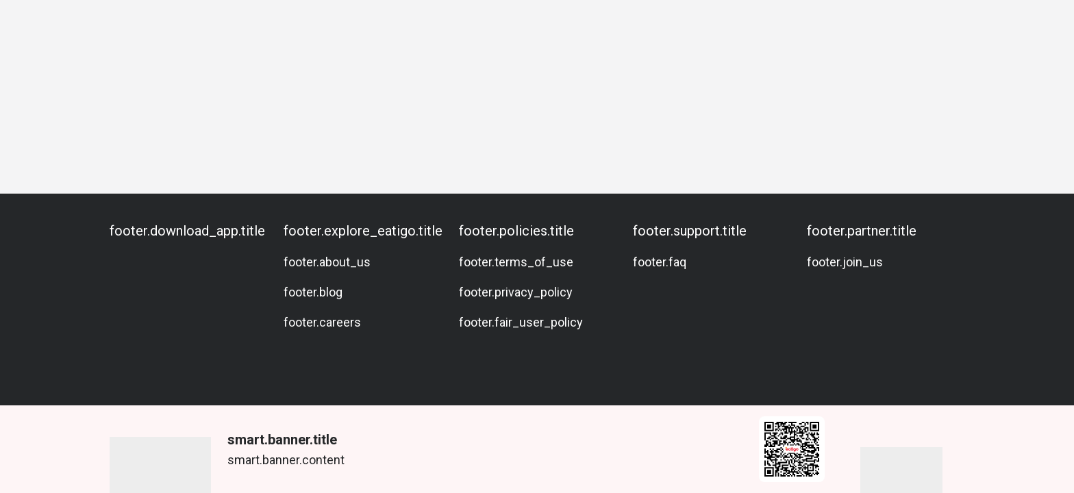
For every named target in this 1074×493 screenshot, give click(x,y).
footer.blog (313, 292)
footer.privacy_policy (516, 292)
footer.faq (659, 262)
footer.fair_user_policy (521, 322)
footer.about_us (327, 262)
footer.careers (322, 322)
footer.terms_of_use (516, 262)
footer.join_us (845, 262)
